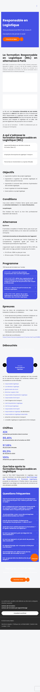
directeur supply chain (12, 392)
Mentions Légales (7, 624)
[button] (37, 6)
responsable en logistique (13, 411)
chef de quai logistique (11, 406)
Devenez (20, 367)
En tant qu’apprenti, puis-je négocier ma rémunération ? (17, 534)
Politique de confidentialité (21, 624)
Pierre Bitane (29, 349)
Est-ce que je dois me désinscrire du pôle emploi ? (17, 558)
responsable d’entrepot (12, 398)
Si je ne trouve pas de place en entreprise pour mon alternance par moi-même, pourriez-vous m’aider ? (20, 500)
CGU (8, 626)
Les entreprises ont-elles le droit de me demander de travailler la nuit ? (16, 552)
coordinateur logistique (12, 386)
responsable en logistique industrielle (16, 414)
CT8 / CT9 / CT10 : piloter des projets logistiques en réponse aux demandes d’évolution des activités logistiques (16, 295)
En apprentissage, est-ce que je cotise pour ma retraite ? (18, 546)
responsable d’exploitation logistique (16, 395)
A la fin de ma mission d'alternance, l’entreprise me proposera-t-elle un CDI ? (17, 521)
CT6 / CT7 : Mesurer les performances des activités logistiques (17, 288)
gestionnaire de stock (11, 389)
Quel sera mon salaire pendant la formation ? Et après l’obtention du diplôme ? (19, 527)
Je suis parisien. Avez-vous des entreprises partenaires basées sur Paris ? (18, 515)
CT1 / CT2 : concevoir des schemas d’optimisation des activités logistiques (16, 273)
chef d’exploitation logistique (13, 403)
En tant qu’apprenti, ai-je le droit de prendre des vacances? (18, 540)
